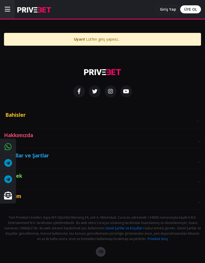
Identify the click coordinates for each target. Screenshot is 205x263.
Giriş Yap (168, 9)
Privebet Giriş (158, 239)
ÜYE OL (190, 9)
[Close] (194, 42)
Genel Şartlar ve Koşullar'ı (124, 228)
